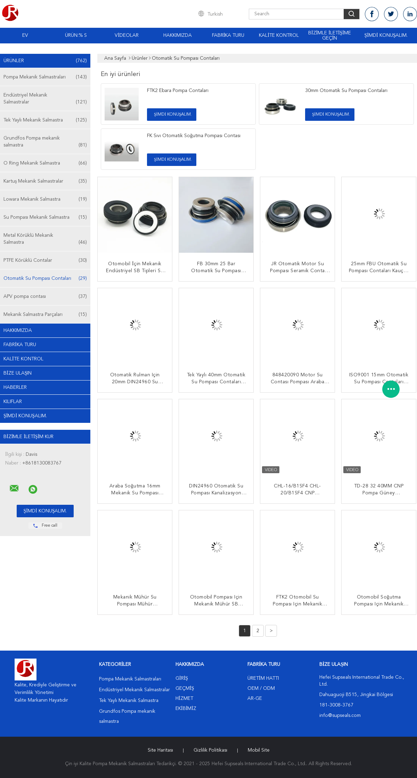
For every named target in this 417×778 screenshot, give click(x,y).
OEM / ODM (261, 688)
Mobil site (259, 750)
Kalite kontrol (279, 35)
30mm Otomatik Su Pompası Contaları (346, 90)
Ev (25, 35)
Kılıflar (12, 401)
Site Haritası (160, 750)
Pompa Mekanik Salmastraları (45, 77)
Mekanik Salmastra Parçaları (45, 314)
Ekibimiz (185, 708)
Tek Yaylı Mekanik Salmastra (45, 120)
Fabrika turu (228, 35)
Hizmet (184, 698)
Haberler (15, 387)
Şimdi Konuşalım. (386, 35)
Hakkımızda (177, 35)
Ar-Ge (254, 698)
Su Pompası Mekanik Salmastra (45, 217)
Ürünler (45, 61)
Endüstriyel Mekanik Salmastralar (45, 99)
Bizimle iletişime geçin (329, 36)
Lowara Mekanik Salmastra (45, 199)
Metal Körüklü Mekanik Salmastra (45, 239)
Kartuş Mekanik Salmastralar (45, 181)
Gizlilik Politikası (210, 750)
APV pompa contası (45, 296)
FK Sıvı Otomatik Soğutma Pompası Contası (193, 135)
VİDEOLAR (127, 35)
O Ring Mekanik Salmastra (45, 163)
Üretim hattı (263, 678)
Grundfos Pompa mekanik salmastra (45, 142)
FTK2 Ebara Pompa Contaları (177, 90)
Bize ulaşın (17, 373)
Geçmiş (184, 688)
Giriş (181, 678)
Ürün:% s (76, 35)
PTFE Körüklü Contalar (45, 260)
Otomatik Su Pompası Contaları (45, 278)
